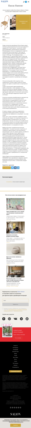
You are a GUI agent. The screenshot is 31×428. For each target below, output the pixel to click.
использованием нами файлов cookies (11, 420)
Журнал (15, 365)
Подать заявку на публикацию (15, 401)
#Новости (8, 242)
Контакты (15, 399)
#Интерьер (8, 286)
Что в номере (18, 338)
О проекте (15, 395)
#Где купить (8, 220)
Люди (15, 355)
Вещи (15, 353)
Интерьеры (15, 347)
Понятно (15, 425)
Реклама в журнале (15, 398)
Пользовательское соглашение (15, 402)
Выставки (15, 357)
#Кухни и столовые (14, 286)
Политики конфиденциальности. (16, 422)
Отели (15, 361)
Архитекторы (15, 351)
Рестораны (15, 363)
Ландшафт (15, 349)
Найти (24, 2)
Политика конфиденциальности (15, 403)
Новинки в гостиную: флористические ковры (12, 235)
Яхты (15, 359)
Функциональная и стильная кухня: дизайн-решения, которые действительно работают (15, 280)
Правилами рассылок (18, 310)
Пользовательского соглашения (15, 309)
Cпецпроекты (15, 367)
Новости (15, 345)
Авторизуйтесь (9, 181)
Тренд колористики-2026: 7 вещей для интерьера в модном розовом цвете (15, 213)
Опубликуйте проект (15, 371)
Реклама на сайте (15, 397)
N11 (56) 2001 (5, 40)
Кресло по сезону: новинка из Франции (13, 257)
